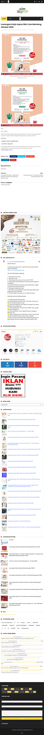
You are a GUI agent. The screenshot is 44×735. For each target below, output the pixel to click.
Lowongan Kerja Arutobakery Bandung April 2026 (21, 503)
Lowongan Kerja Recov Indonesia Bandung (19, 521)
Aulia (2, 662)
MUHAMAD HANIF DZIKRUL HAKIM (9, 653)
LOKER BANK (35, 622)
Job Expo (23, 622)
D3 (13, 29)
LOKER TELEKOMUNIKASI (21, 625)
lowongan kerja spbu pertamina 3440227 (31, 670)
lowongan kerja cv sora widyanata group (24, 662)
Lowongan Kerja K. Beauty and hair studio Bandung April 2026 (24, 449)
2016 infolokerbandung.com (25, 730)
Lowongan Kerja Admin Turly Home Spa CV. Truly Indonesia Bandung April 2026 (23, 443)
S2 (5, 628)
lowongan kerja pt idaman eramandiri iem (28, 641)
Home (4, 18)
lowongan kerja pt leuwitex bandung (29, 666)
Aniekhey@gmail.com (7, 637)
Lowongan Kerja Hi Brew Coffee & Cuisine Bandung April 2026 (24, 527)
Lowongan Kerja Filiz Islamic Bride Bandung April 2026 (22, 515)
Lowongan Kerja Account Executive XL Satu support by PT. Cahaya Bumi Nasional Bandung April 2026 (23, 485)
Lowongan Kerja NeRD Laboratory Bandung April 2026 (22, 473)
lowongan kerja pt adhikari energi (31, 637)
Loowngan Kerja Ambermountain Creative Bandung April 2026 (24, 491)
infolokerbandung (18, 29)
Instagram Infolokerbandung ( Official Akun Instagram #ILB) (21, 330)
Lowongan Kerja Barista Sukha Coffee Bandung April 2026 (23, 437)
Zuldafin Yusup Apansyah (8, 658)
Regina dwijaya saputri (7, 645)
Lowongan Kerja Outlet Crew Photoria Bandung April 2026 (23, 455)
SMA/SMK (31, 29)
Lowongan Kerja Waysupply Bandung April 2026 (20, 461)
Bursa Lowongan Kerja (7, 622)
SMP (18, 628)
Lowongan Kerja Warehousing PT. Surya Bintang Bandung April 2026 (24, 509)
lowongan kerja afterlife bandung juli (32, 649)
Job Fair (28, 622)
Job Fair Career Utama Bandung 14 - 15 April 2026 (21, 431)
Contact (11, 540)
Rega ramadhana (6, 670)
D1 (14, 622)
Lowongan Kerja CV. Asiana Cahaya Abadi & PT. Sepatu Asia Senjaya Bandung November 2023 (26, 554)
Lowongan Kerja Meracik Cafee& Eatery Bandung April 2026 (23, 497)
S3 (8, 628)
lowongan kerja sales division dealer (32, 645)
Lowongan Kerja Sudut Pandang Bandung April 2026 (21, 419)
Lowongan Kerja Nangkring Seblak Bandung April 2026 (22, 467)
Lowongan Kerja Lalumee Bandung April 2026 (22, 568)
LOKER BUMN (4, 625)
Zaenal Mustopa (5, 666)
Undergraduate (25, 628)
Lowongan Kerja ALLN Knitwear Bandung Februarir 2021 (24, 547)
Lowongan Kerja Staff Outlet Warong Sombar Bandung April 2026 (24, 479)
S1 (28, 29)
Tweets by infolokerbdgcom (8, 614)
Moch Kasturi (4, 641)
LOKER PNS (11, 625)
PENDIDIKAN (31, 625)
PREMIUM (25, 29)
